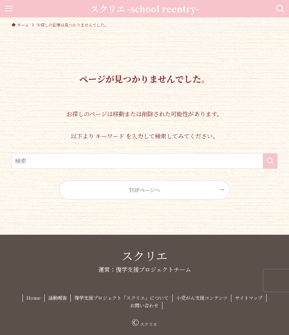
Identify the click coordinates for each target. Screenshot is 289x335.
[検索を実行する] (270, 161)
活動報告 (57, 297)
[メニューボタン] (8, 8)
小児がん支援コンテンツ (202, 297)
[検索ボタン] (280, 8)
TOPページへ (144, 190)
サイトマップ (249, 297)
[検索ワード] (144, 161)
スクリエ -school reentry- (144, 8)
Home (33, 297)
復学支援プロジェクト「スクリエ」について (121, 297)
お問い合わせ (144, 305)
